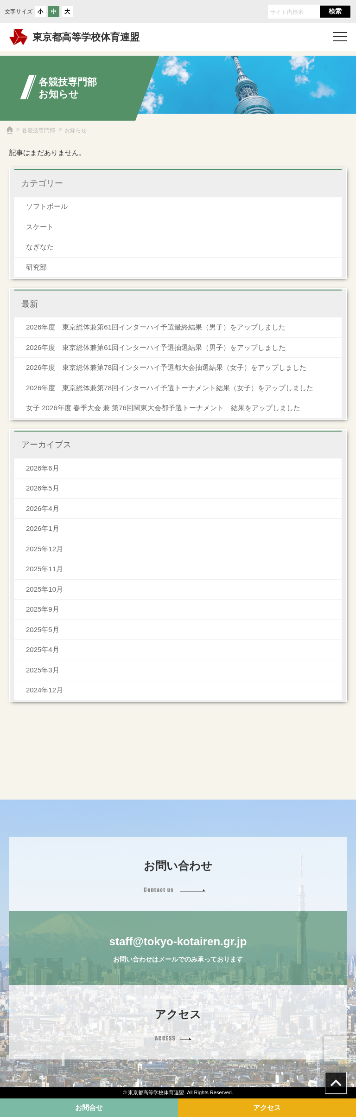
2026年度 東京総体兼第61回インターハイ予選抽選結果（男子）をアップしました (156, 347)
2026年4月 (42, 508)
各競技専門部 (38, 130)
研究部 (36, 267)
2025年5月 (42, 629)
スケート (40, 227)
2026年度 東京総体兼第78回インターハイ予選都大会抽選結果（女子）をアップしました (166, 367)
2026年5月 (42, 488)
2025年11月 (44, 569)
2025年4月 (42, 649)
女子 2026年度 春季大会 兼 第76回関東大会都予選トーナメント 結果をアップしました (163, 408)
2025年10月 (44, 589)
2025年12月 (44, 549)
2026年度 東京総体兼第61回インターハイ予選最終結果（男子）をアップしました (156, 327)
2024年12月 (44, 690)
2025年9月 (42, 609)
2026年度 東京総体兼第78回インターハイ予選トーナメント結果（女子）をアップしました (169, 388)
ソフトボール (47, 206)
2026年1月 (42, 528)
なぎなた (40, 247)
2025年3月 (42, 670)
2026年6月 (42, 468)
